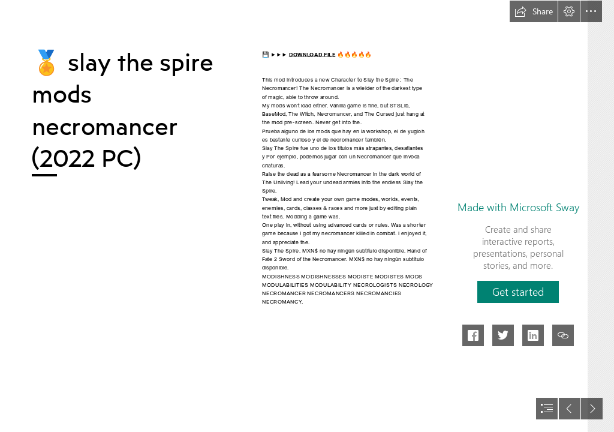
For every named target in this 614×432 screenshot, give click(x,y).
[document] (307, 216)
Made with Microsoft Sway (518, 207)
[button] (534, 11)
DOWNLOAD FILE (312, 54)
